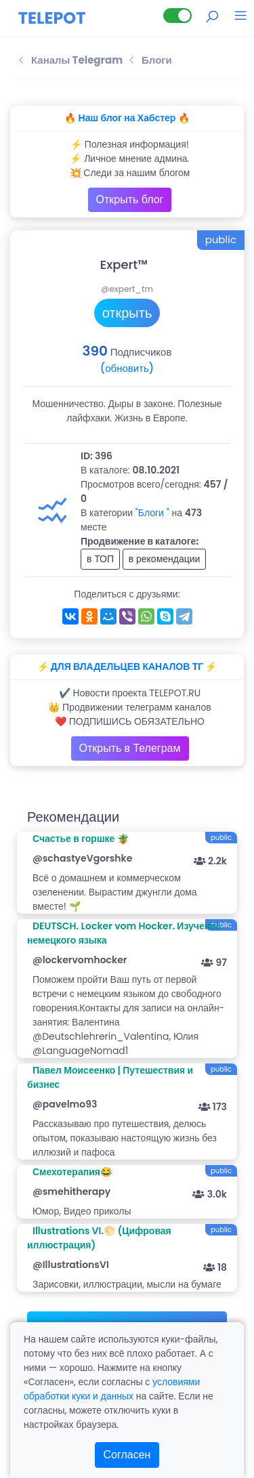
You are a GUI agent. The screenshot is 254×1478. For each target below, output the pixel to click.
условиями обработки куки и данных (112, 1389)
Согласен (127, 1454)
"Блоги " (152, 513)
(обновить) (127, 368)
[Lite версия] (177, 15)
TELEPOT (52, 18)
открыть (127, 312)
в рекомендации (164, 559)
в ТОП (100, 559)
